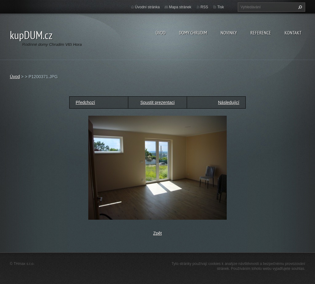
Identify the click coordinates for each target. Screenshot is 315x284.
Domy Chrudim (193, 33)
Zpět (157, 233)
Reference (260, 33)
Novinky (229, 33)
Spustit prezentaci (157, 102)
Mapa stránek (180, 7)
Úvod (160, 33)
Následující (228, 102)
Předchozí (85, 102)
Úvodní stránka (147, 7)
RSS (204, 7)
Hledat (299, 7)
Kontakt (293, 33)
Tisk (220, 7)
